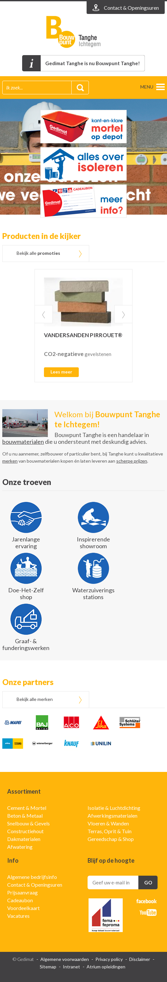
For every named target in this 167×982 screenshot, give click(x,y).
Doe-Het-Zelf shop (26, 593)
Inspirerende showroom (93, 543)
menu (146, 86)
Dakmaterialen (23, 839)
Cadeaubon (20, 900)
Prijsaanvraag (22, 892)
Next (123, 314)
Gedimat (83, 32)
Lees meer (61, 371)
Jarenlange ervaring (26, 543)
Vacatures (18, 916)
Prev (44, 314)
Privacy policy (109, 959)
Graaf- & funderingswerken (25, 644)
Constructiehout (25, 831)
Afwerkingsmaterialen (112, 815)
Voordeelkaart (23, 908)
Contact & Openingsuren (34, 884)
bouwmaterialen (23, 441)
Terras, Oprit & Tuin (110, 831)
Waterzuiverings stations (93, 593)
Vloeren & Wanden (108, 823)
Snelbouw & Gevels (28, 823)
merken (10, 461)
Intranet (71, 966)
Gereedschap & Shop (111, 839)
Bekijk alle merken (35, 699)
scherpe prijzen (131, 461)
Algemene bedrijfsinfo (32, 877)
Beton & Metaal (25, 815)
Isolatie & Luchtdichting (114, 808)
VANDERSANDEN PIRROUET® (83, 335)
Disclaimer (139, 959)
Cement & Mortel (26, 808)
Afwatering (20, 847)
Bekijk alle (38, 253)
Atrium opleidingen (106, 966)
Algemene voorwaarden (64, 959)
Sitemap (48, 966)
